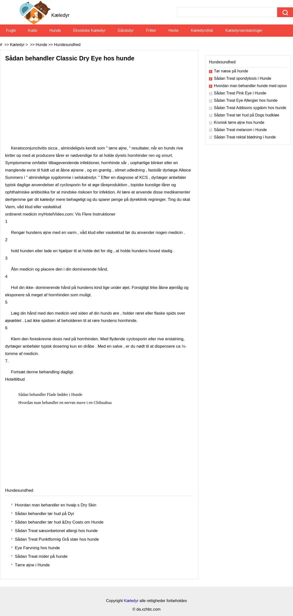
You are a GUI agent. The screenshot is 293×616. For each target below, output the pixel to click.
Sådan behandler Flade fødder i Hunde (50, 394)
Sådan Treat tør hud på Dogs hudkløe (246, 115)
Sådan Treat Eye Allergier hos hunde (246, 100)
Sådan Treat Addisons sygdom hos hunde (250, 108)
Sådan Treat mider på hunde (41, 556)
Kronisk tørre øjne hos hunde (239, 122)
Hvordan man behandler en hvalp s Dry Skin (55, 505)
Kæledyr (17, 45)
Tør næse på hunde (231, 71)
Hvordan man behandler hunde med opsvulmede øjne (250, 86)
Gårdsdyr (126, 30)
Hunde (55, 30)
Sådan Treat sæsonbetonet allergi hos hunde (56, 530)
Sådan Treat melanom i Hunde (240, 130)
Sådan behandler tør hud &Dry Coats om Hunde (59, 522)
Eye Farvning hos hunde (37, 548)
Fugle (11, 30)
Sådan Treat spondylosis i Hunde (242, 78)
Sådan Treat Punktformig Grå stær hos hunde (57, 539)
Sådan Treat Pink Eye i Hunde (240, 93)
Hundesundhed (67, 45)
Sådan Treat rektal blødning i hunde (245, 137)
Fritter (151, 30)
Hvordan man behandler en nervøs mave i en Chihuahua (65, 402)
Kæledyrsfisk (202, 30)
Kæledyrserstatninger (243, 30)
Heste (173, 30)
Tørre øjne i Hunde (32, 565)
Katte (32, 30)
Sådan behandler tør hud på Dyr (44, 513)
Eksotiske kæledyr (89, 30)
